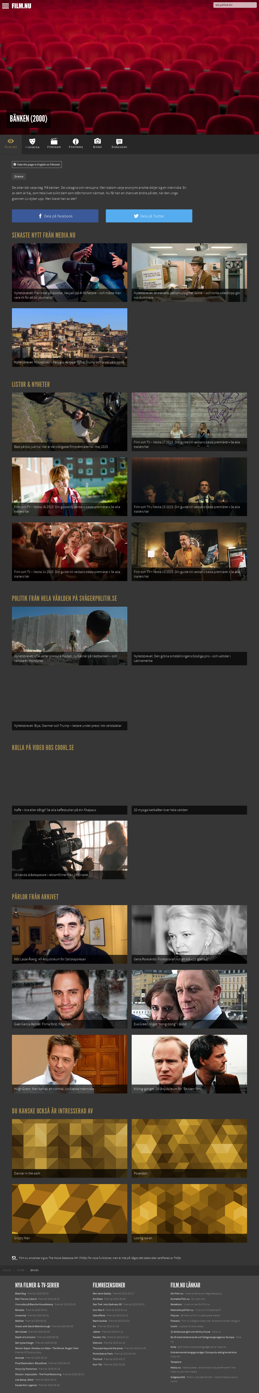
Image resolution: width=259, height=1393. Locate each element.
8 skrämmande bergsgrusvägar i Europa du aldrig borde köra (204, 1352)
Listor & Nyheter (31, 384)
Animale (19, 1357)
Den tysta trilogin (24, 1342)
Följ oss (175, 1315)
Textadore (176, 1361)
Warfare (19, 1320)
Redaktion (176, 1304)
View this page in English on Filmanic (36, 164)
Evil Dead (98, 1298)
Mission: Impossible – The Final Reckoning (38, 1374)
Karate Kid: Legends (26, 1385)
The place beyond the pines (108, 1348)
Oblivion (97, 1342)
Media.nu (176, 1367)
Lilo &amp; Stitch (24, 1379)
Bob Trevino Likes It (26, 1298)
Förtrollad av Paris (103, 1353)
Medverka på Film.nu (182, 1310)
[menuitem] (7, 1270)
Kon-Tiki (97, 1364)
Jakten (96, 1331)
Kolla (173, 1346)
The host (97, 1359)
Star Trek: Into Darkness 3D (107, 1304)
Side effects (99, 1315)
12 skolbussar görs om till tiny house (190, 1331)
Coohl (174, 1326)
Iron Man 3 (98, 1310)
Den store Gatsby (102, 1293)
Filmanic (175, 1320)
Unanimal (20, 1315)
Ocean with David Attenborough (32, 1326)
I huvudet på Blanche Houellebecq (34, 1304)
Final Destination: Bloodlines (31, 1363)
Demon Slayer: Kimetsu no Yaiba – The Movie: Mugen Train (47, 1348)
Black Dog (20, 1293)
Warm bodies (100, 1320)
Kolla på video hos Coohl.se (43, 748)
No (94, 1326)
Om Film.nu (177, 1293)
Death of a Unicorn (25, 1337)
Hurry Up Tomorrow (26, 1368)
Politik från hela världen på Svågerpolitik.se (64, 598)
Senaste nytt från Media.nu (44, 235)
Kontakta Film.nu (180, 1298)
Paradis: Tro (99, 1337)
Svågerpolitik (178, 1377)
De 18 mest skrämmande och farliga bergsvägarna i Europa (202, 1337)
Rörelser (19, 1310)
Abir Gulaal (21, 1331)
